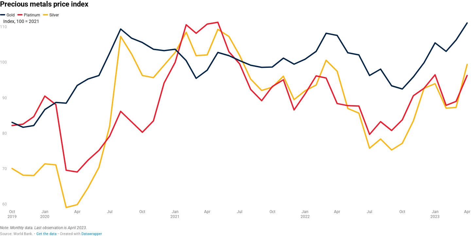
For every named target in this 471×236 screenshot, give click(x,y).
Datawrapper (91, 234)
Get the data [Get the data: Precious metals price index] (46, 234)
